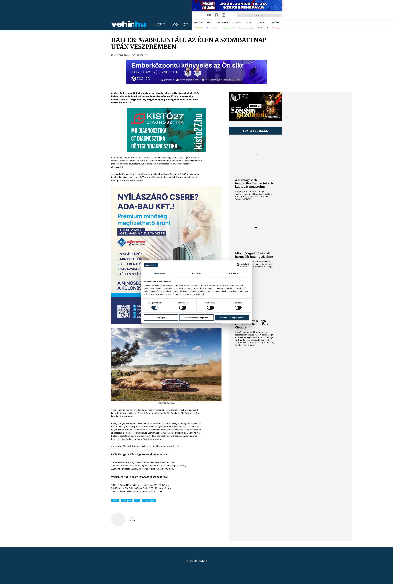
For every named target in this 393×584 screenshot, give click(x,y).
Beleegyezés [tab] (159, 273)
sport (115, 500)
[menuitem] (198, 22)
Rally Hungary (148, 500)
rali (137, 500)
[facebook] (216, 15)
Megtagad (161, 317)
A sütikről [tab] (233, 273)
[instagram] (223, 15)
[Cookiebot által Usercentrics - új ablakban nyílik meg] (238, 265)
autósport (127, 500)
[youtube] (209, 15)
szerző (131, 518)
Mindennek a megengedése (232, 317)
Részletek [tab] (196, 273)
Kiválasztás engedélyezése (196, 317)
